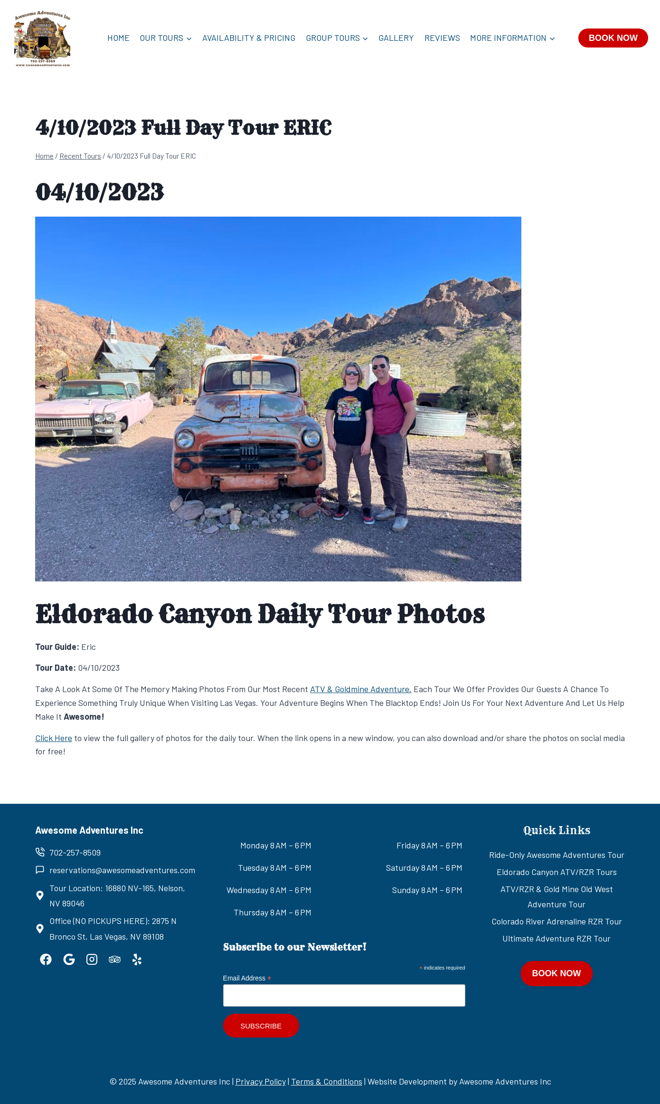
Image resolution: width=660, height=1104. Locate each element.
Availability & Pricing (248, 37)
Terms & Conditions (326, 1081)
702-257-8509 (75, 852)
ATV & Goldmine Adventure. (361, 689)
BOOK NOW (613, 38)
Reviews (442, 37)
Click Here (53, 738)
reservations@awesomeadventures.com (122, 870)
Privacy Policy (261, 1081)
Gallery (396, 37)
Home (118, 37)
